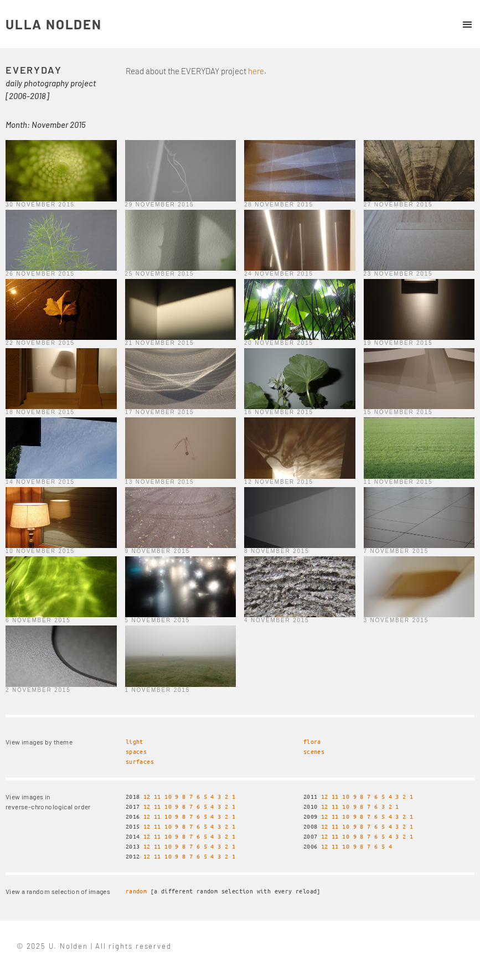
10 (168, 796)
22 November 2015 (40, 343)
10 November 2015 (40, 551)
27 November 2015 (398, 204)
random (136, 891)
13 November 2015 (159, 482)
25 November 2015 (159, 274)
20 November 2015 (278, 343)
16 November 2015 (278, 412)
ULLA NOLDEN (54, 24)
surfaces (140, 761)
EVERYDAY (33, 70)
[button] (467, 24)
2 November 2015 (38, 690)
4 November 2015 (276, 620)
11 (157, 796)
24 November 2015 (278, 274)
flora (312, 741)
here (256, 71)
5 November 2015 (157, 620)
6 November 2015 (38, 620)
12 (147, 796)
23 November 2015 (398, 274)
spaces (136, 751)
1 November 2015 (157, 690)
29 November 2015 (159, 204)
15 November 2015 (398, 412)
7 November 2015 (396, 551)
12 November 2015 (278, 482)
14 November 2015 (40, 482)
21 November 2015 (159, 343)
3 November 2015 (396, 620)
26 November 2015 (40, 274)
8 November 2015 (276, 551)
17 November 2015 (159, 412)
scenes (313, 751)
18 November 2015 (40, 412)
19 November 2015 (398, 343)
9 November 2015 (157, 551)
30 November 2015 (40, 204)
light (134, 741)
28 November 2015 (278, 204)
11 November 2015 (398, 482)
